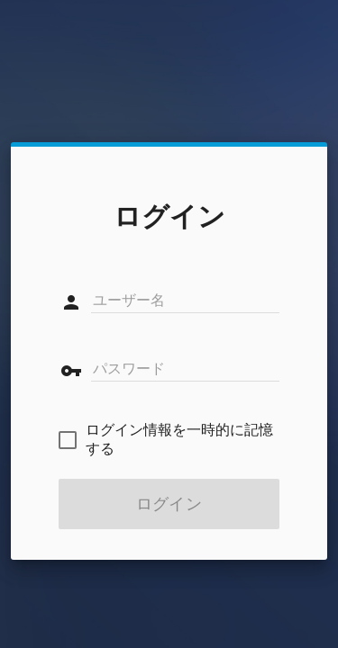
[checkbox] (169, 440)
